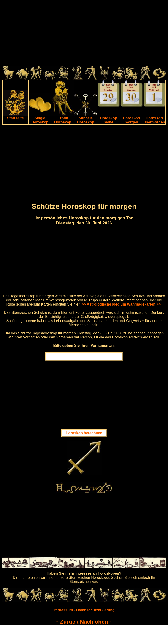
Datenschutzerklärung (95, 610)
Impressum (63, 610)
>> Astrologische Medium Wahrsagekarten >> (121, 304)
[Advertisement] (84, 34)
